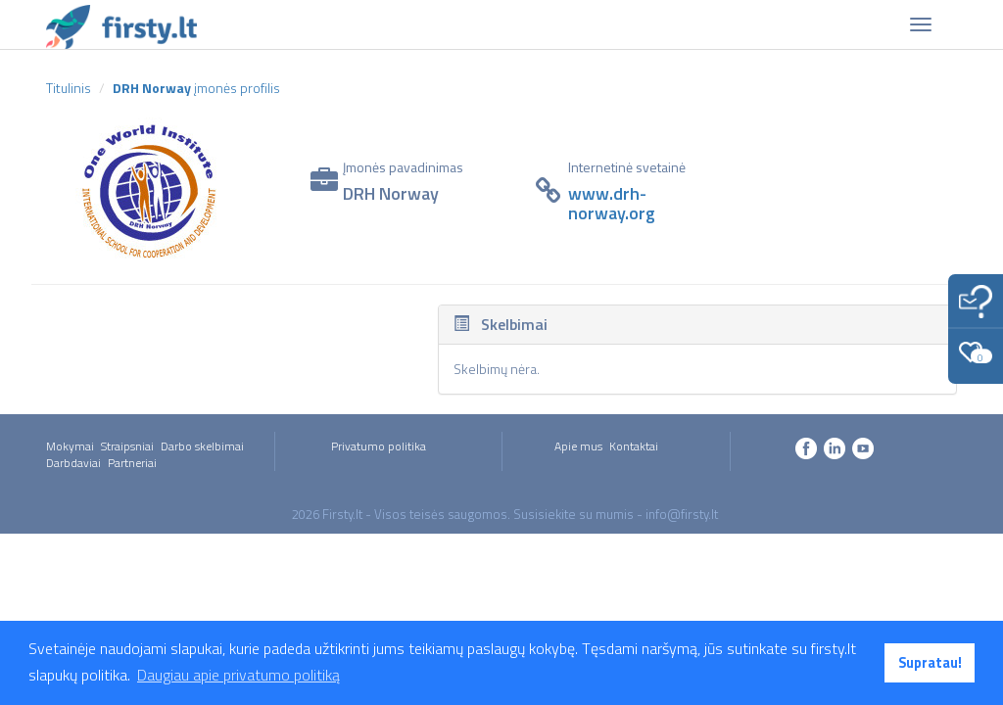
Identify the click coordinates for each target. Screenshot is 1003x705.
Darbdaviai (73, 462)
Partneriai (132, 462)
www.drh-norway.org (611, 203)
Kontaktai (633, 446)
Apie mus (578, 446)
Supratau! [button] (930, 663)
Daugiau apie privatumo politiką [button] (238, 674)
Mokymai (70, 446)
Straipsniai (127, 446)
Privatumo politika (378, 446)
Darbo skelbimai (202, 446)
